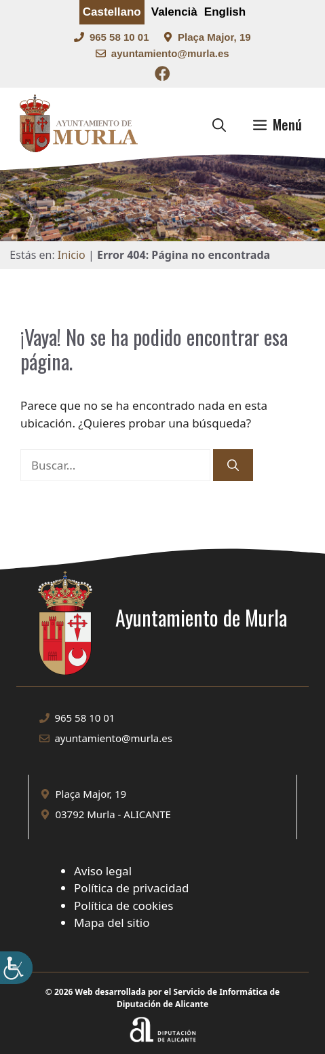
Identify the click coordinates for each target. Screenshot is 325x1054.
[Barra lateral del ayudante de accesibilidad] (16, 967)
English (225, 11)
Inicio (71, 254)
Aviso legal (103, 871)
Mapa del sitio (112, 922)
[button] (219, 124)
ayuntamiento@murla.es (170, 53)
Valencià (174, 11)
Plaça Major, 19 (214, 37)
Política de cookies (123, 905)
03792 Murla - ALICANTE (112, 814)
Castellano (112, 11)
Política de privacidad (131, 888)
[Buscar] (233, 465)
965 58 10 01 (119, 37)
